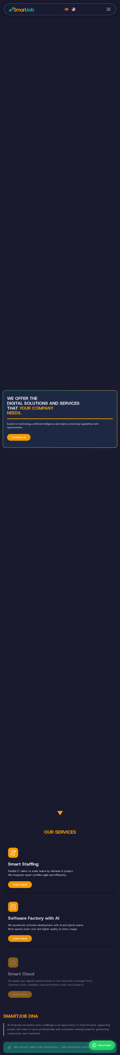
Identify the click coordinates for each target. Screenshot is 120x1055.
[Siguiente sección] (60, 813)
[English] (73, 9)
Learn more (20, 884)
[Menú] (108, 9)
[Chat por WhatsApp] (102, 1045)
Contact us (19, 437)
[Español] (66, 9)
